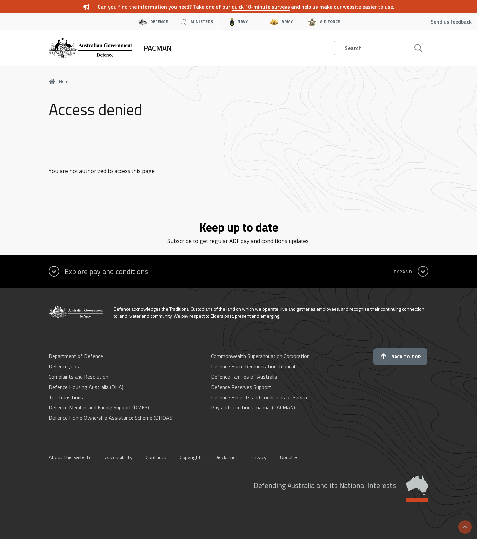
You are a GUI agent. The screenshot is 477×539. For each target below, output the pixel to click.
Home (60, 81)
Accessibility (118, 457)
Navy (239, 22)
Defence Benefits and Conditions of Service (260, 397)
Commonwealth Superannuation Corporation (260, 356)
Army (281, 22)
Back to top (400, 356)
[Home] (110, 48)
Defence (153, 22)
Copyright (190, 457)
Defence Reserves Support (241, 387)
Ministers (196, 22)
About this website (70, 457)
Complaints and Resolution (78, 377)
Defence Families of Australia (244, 377)
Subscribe (179, 240)
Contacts (156, 457)
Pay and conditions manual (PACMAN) (253, 407)
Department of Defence (76, 356)
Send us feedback (451, 22)
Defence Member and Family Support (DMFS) (99, 407)
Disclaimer (225, 457)
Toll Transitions (66, 397)
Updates (289, 457)
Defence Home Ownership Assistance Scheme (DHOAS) (111, 418)
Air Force (324, 22)
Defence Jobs (64, 366)
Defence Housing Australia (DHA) (86, 387)
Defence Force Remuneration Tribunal (253, 366)
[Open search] (381, 48)
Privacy (258, 457)
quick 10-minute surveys (261, 7)
